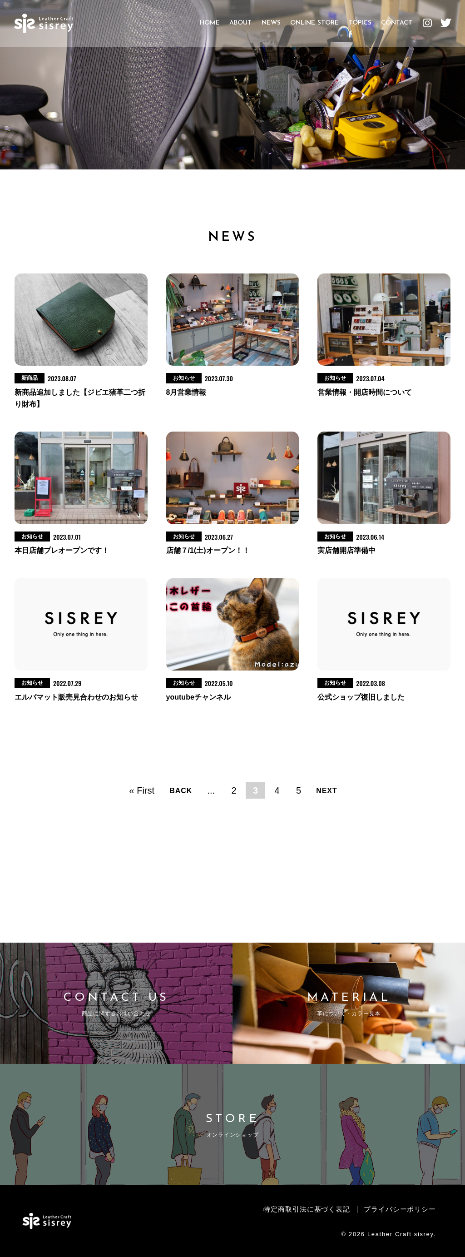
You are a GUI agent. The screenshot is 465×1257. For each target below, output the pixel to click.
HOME (210, 27)
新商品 (29, 378)
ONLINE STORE (314, 27)
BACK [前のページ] (180, 791)
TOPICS (359, 27)
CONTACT (396, 27)
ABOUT (240, 27)
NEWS (270, 27)
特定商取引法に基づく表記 (298, 1209)
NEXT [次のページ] (326, 791)
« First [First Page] (142, 790)
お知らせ (184, 378)
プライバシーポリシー (397, 1209)
